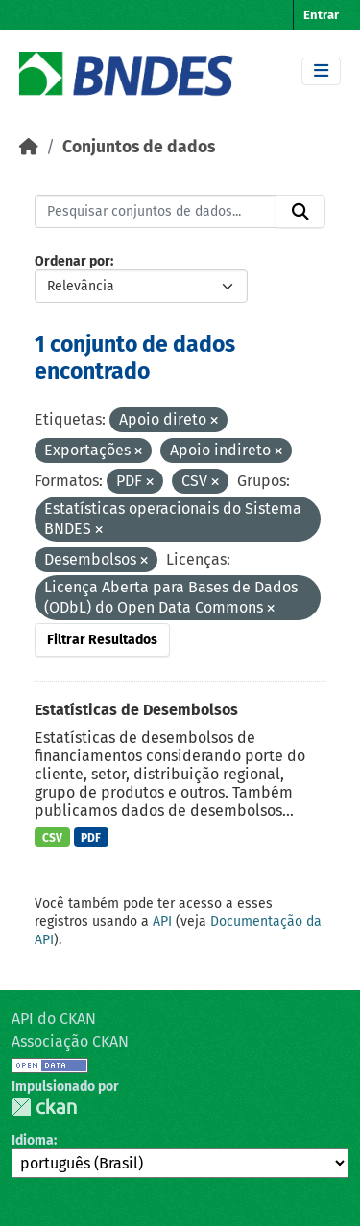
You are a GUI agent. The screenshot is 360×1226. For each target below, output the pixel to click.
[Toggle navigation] (321, 71)
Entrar (321, 15)
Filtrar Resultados (102, 640)
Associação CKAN (70, 1041)
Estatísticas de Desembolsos (136, 710)
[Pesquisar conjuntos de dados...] (155, 212)
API (162, 922)
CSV (52, 837)
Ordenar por (72, 261)
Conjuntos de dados (138, 147)
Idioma (33, 1140)
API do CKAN (54, 1018)
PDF (91, 837)
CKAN (44, 1107)
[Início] (28, 147)
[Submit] (300, 212)
